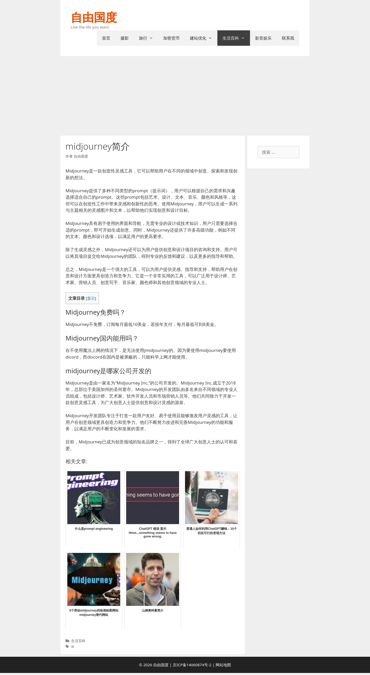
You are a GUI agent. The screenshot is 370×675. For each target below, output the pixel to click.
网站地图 (223, 664)
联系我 (288, 38)
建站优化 (203, 38)
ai (72, 646)
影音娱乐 (263, 38)
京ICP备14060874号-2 (192, 664)
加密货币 (171, 38)
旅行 (148, 38)
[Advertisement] (185, 95)
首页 (106, 38)
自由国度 (94, 17)
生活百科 (236, 38)
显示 (91, 298)
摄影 (125, 38)
